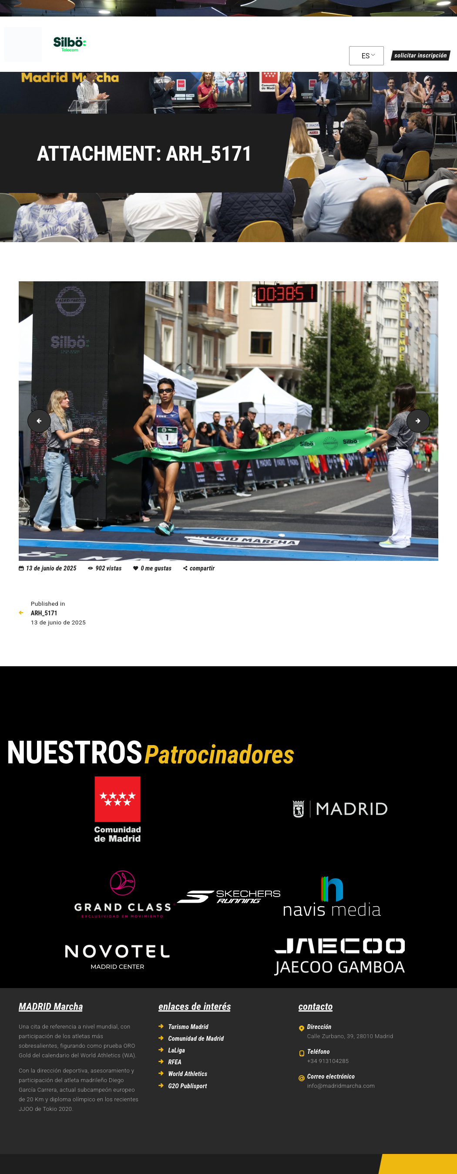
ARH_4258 (37, 421)
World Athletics (187, 1074)
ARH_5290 (427, 421)
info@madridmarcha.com (341, 1086)
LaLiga (176, 1050)
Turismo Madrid (188, 1027)
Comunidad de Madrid (196, 1038)
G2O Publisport (187, 1086)
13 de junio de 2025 (51, 568)
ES (366, 56)
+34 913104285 (328, 1061)
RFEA (174, 1062)
